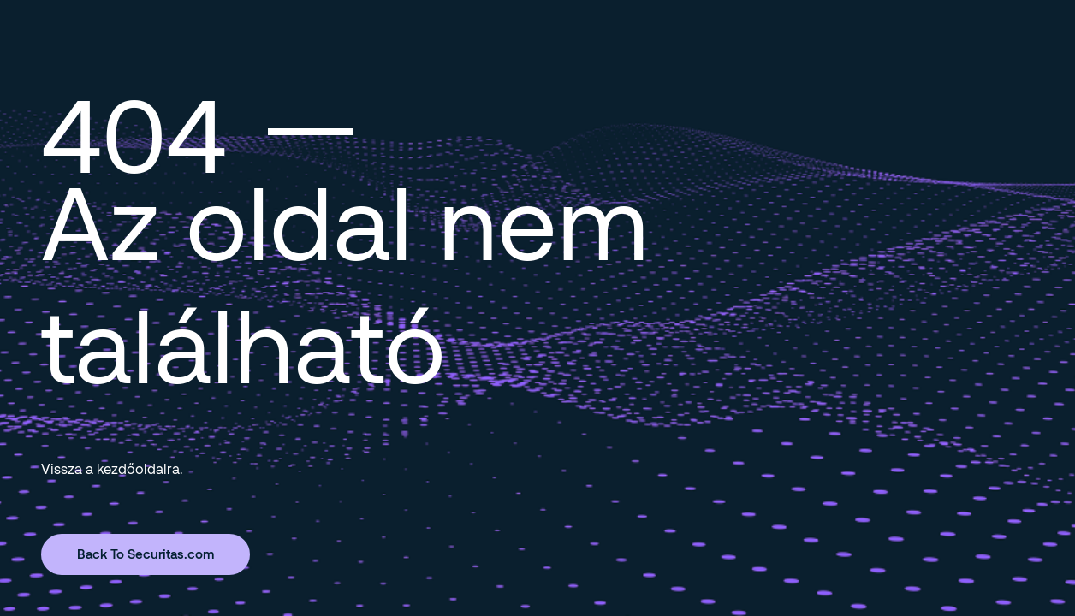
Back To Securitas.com (145, 553)
